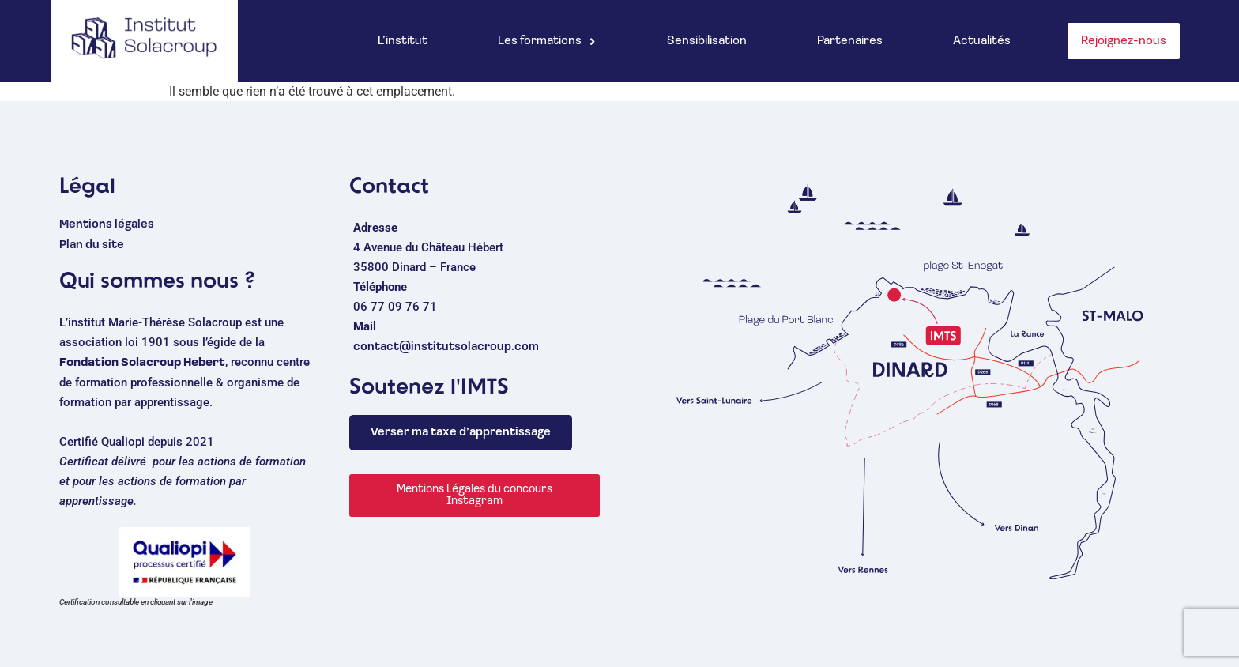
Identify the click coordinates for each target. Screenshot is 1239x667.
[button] (547, 41)
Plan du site (91, 245)
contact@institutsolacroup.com (446, 347)
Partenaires (850, 41)
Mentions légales (106, 225)
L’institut (402, 41)
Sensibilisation (707, 41)
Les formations (547, 41)
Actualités (982, 41)
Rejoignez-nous (1123, 41)
